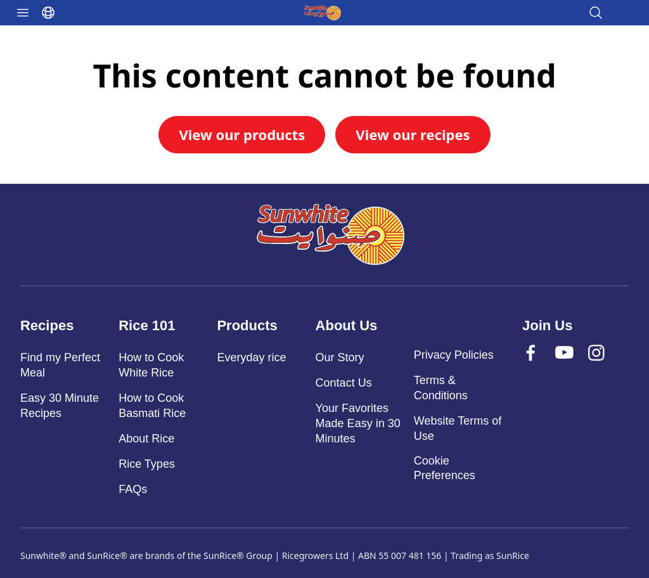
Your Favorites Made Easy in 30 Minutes (358, 423)
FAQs (133, 489)
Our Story (340, 357)
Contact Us (344, 382)
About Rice (146, 438)
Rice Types (147, 464)
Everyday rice (251, 357)
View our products (242, 134)
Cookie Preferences (444, 468)
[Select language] (48, 12)
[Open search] (595, 12)
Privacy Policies (454, 355)
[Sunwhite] (329, 234)
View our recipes (413, 134)
